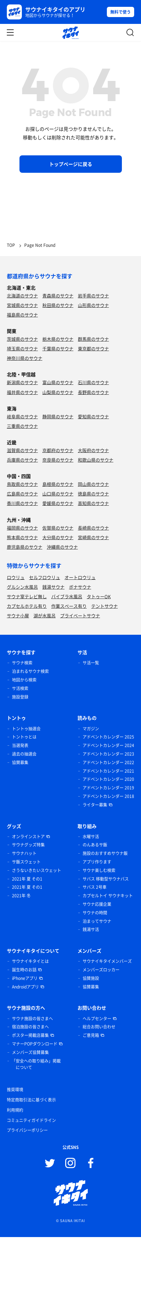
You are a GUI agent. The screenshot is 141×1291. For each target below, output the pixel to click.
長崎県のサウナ (93, 527)
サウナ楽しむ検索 (99, 870)
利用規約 (15, 1110)
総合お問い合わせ (99, 1027)
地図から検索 (24, 680)
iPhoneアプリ (25, 978)
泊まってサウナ (97, 921)
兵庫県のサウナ (22, 460)
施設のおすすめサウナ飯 (105, 853)
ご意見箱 (91, 1035)
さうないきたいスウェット (36, 870)
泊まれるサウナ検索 (30, 671)
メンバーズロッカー (101, 970)
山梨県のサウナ (57, 392)
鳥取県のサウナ (22, 484)
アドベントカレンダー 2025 (108, 737)
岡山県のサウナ (93, 484)
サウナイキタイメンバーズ (107, 961)
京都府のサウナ (57, 450)
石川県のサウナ (93, 382)
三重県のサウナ (22, 426)
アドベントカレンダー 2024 (108, 745)
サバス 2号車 (95, 887)
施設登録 (20, 697)
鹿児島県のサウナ (24, 547)
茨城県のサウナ (22, 339)
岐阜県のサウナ (22, 416)
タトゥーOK (99, 596)
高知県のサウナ (93, 503)
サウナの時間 (95, 913)
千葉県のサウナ (57, 348)
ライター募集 (95, 805)
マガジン (91, 729)
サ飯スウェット (26, 862)
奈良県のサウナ (57, 460)
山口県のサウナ (57, 493)
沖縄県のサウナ (62, 547)
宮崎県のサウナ (93, 537)
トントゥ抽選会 (26, 729)
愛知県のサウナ (93, 416)
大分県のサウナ (57, 537)
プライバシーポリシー (27, 1130)
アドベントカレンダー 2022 (108, 762)
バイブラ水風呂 (66, 596)
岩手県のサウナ (93, 295)
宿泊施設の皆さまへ (30, 1027)
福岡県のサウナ (22, 527)
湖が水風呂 (44, 615)
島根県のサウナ (57, 484)
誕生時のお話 (24, 970)
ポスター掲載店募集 (30, 1035)
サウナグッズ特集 (28, 845)
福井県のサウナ (22, 392)
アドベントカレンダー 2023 (108, 754)
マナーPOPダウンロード (34, 1044)
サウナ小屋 (18, 615)
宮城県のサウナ (22, 305)
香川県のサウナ (22, 503)
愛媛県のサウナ (57, 503)
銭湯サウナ (53, 587)
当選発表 (20, 745)
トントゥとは (24, 737)
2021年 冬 (21, 896)
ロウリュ (16, 577)
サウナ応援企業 (97, 904)
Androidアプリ (25, 987)
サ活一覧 (91, 663)
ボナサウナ (80, 587)
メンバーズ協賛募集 (30, 1052)
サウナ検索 (22, 663)
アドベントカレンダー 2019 (108, 788)
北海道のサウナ (22, 295)
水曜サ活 (91, 836)
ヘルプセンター (97, 1018)
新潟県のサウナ (22, 382)
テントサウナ (104, 606)
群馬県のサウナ (93, 339)
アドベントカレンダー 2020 (108, 779)
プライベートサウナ (80, 615)
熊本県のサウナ (22, 537)
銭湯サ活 (91, 929)
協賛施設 (91, 978)
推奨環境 (15, 1089)
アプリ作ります (97, 862)
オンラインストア (28, 836)
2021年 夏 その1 (27, 879)
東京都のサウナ (93, 348)
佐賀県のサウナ (57, 527)
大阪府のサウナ (93, 450)
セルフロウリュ (44, 577)
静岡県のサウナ (57, 416)
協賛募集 (20, 762)
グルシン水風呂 (22, 587)
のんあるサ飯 (95, 845)
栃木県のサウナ (57, 339)
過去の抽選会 (24, 754)
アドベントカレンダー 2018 (108, 796)
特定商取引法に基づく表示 (31, 1100)
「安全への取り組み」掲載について (36, 1064)
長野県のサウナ (93, 392)
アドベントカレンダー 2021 (108, 771)
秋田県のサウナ (57, 305)
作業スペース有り (69, 606)
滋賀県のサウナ (22, 450)
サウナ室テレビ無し (27, 596)
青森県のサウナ (57, 295)
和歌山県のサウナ (95, 460)
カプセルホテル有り (27, 606)
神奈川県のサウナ (24, 358)
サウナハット (24, 853)
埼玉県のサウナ (22, 348)
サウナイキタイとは (30, 961)
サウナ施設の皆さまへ (32, 1018)
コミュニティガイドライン (31, 1120)
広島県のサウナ (22, 493)
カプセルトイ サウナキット (108, 896)
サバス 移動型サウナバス (106, 879)
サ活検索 (20, 688)
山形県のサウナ (93, 305)
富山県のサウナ (57, 382)
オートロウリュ (80, 577)
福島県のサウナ (22, 314)
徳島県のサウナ (93, 493)
